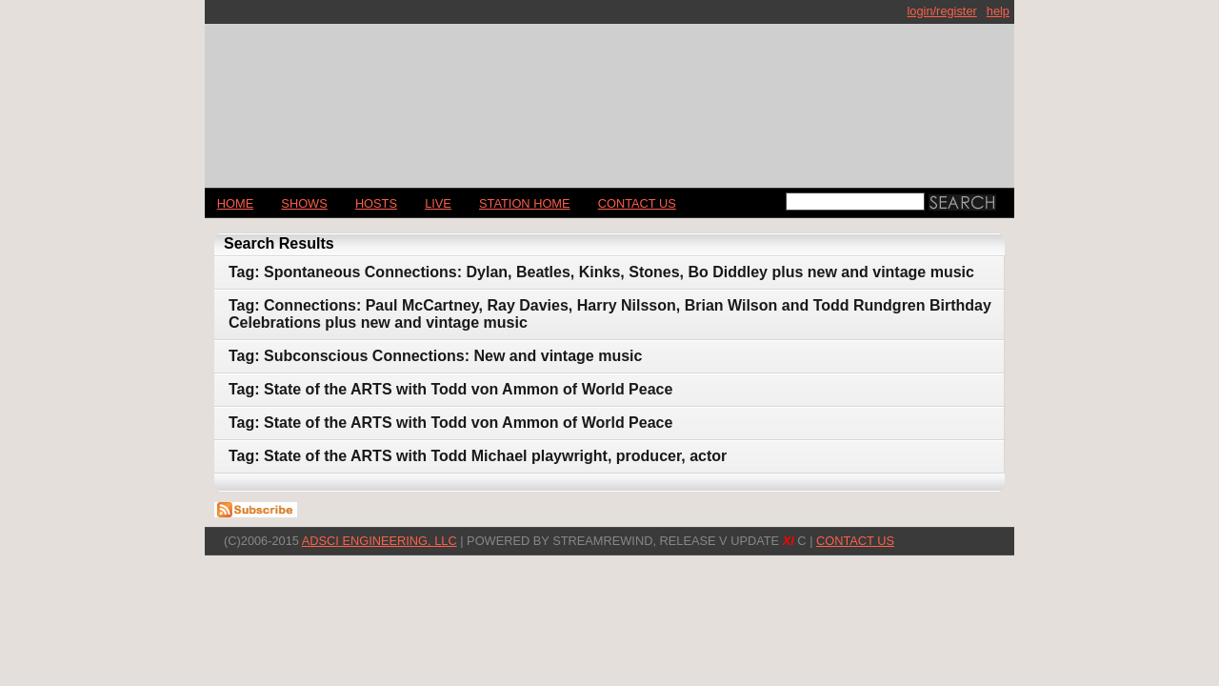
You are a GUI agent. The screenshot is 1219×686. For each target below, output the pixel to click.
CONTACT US (637, 203)
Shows (304, 203)
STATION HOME (524, 203)
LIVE (438, 203)
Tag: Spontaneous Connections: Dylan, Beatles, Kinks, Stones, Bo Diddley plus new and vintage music (601, 272)
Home (235, 203)
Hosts (376, 203)
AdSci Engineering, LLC (379, 541)
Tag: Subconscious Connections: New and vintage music (435, 356)
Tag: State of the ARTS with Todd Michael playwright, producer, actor (478, 456)
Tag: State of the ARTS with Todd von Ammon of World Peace (450, 389)
